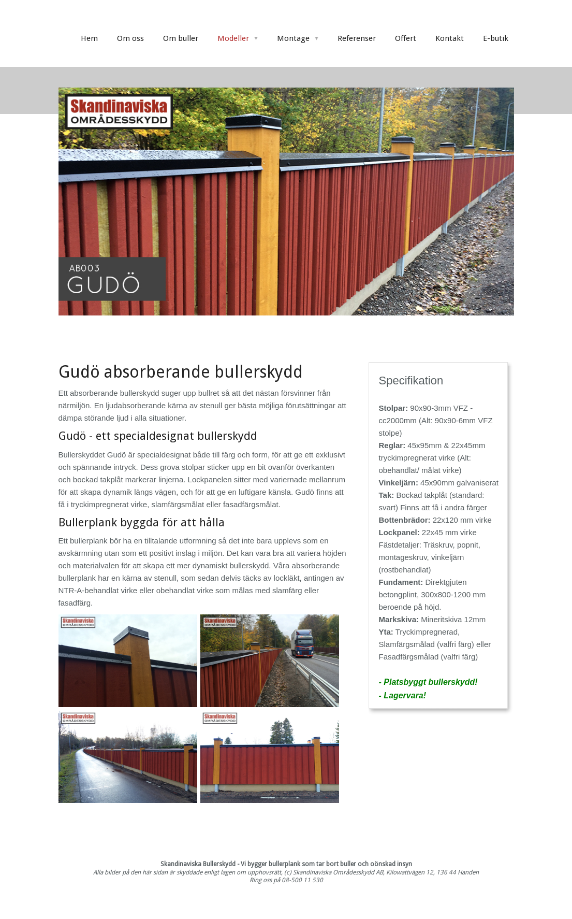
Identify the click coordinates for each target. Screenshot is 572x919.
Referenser (357, 38)
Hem (89, 38)
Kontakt (449, 38)
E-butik (495, 38)
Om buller (180, 38)
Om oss (130, 38)
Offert (405, 38)
